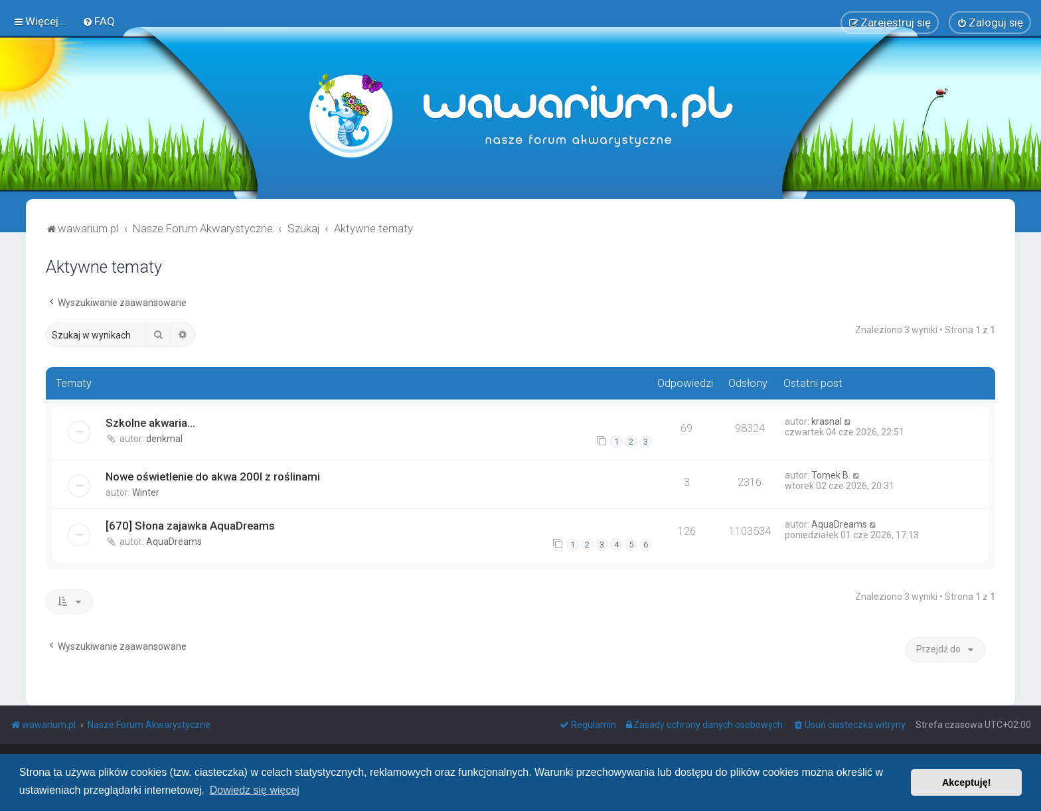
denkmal (164, 438)
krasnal (826, 421)
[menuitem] (98, 21)
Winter (145, 492)
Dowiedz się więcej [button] (254, 790)
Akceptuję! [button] (966, 782)
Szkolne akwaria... (150, 422)
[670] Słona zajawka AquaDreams (190, 525)
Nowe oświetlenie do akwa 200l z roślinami (213, 476)
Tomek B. (830, 475)
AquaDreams (174, 541)
